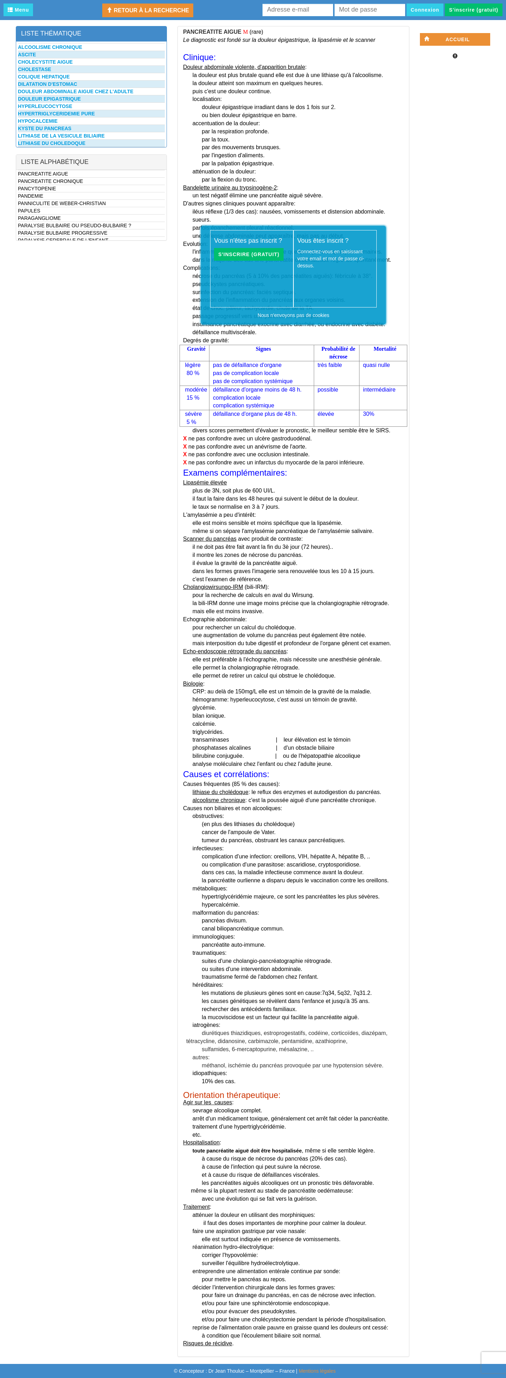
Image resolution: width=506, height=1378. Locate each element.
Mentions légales (317, 1371)
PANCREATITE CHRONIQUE (50, 181)
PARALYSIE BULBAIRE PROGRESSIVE (63, 233)
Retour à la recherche (147, 10)
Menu (18, 10)
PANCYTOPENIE (37, 188)
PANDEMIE (30, 196)
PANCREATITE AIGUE (43, 174)
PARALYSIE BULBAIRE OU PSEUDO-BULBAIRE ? (74, 225)
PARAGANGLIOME (39, 218)
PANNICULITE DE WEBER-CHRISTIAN (62, 203)
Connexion (425, 10)
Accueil (447, 39)
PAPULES (29, 211)
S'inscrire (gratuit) (473, 10)
